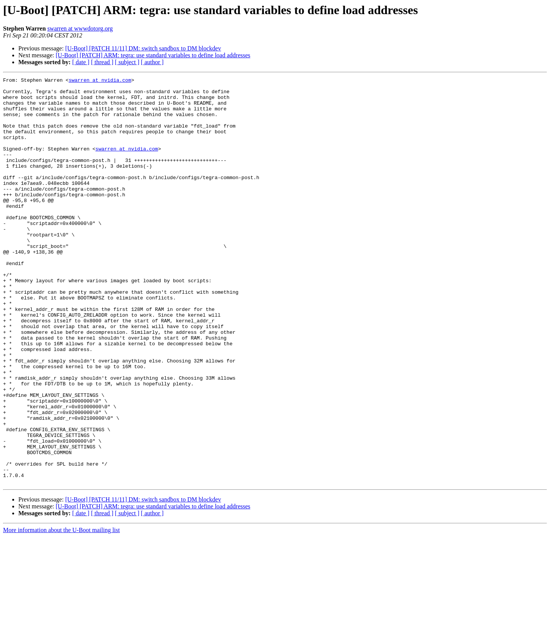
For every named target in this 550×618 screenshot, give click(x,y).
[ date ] (80, 62)
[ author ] (152, 62)
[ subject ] (127, 62)
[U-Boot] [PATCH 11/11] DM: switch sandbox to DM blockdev (143, 48)
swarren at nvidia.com (100, 81)
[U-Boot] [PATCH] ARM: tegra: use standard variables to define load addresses (153, 55)
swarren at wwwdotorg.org (80, 28)
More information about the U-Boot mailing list (61, 611)
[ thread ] (102, 62)
